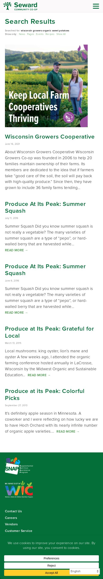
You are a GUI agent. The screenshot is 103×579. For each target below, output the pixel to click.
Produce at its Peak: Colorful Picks (45, 394)
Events (39, 34)
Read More (16, 250)
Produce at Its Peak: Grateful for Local (49, 332)
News (22, 34)
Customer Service (18, 530)
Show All (61, 34)
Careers (11, 517)
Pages (30, 34)
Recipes (50, 34)
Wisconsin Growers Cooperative (50, 136)
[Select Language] (84, 571)
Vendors (11, 524)
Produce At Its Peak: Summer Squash (45, 207)
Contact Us (13, 511)
